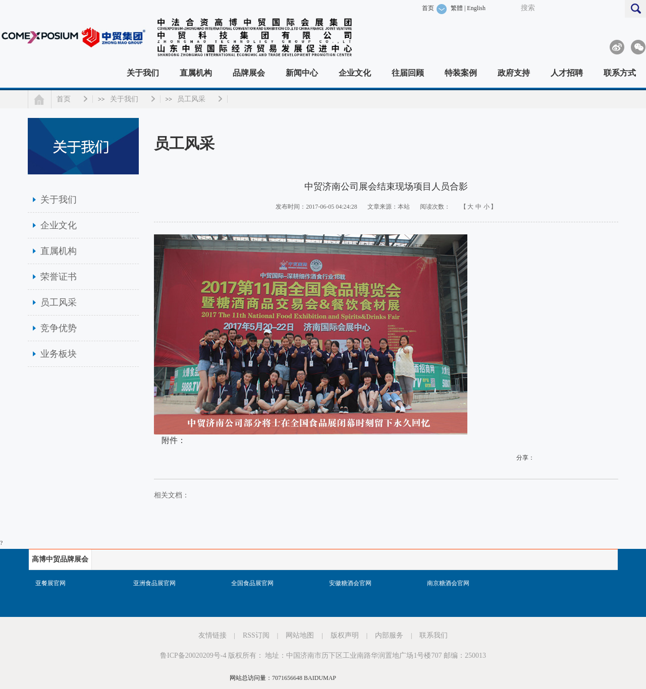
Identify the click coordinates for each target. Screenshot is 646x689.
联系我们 (433, 635)
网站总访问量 (248, 677)
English (476, 8)
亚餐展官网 (50, 583)
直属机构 (196, 73)
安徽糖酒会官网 (350, 583)
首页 (428, 8)
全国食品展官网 (252, 583)
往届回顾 (408, 73)
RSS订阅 (256, 635)
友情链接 (212, 635)
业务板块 (58, 354)
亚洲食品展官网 (154, 583)
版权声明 (345, 635)
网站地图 (300, 635)
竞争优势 (58, 328)
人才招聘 (567, 73)
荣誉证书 (58, 277)
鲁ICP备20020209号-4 (193, 655)
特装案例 (461, 73)
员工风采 (191, 99)
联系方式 (620, 73)
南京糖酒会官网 (448, 583)
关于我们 (143, 73)
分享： (525, 457)
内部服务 (389, 635)
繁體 (457, 8)
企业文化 (355, 73)
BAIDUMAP (320, 677)
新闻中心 (302, 73)
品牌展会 (249, 73)
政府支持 (514, 73)
